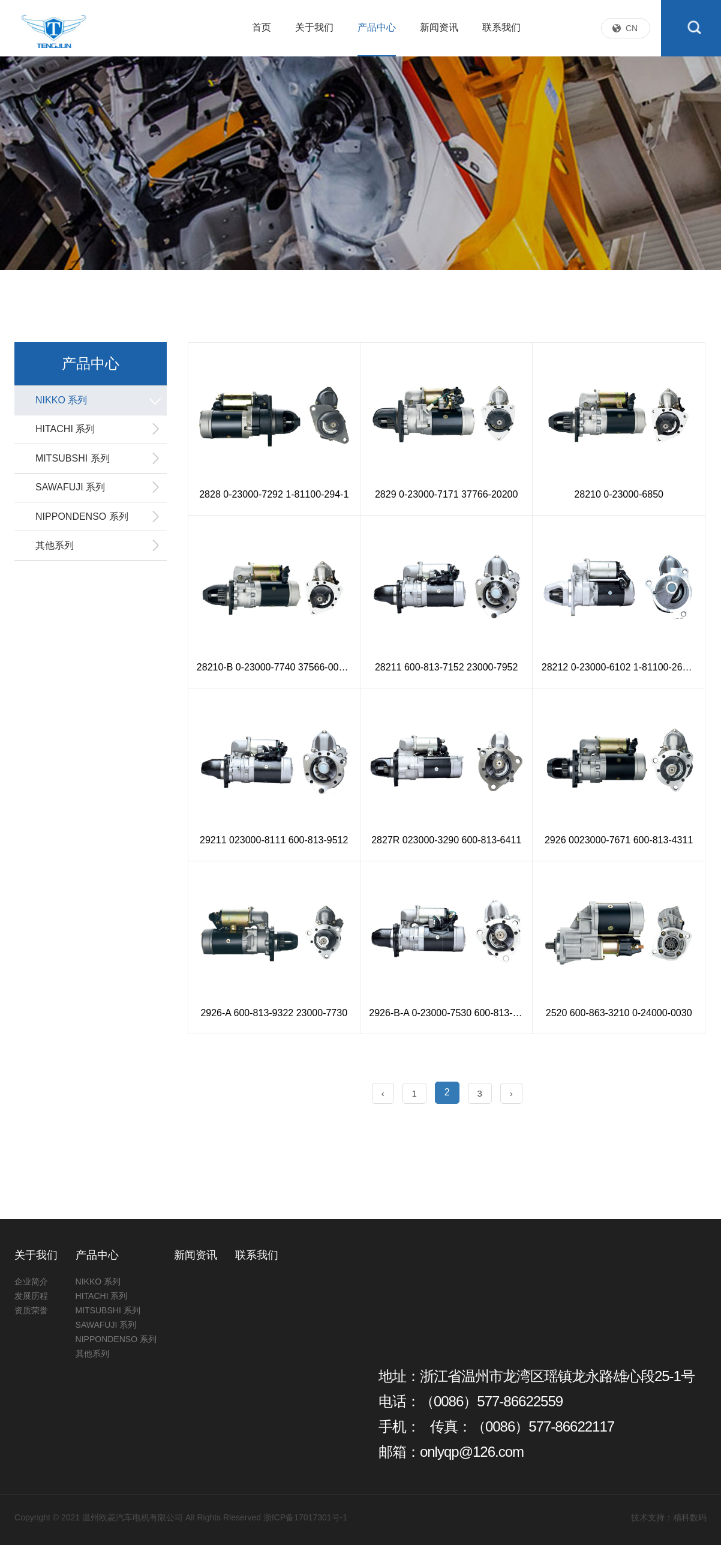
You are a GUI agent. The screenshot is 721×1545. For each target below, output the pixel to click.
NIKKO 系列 (99, 401)
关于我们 (314, 45)
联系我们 (501, 45)
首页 (261, 45)
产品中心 (377, 45)
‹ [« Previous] (382, 1093)
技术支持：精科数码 (669, 1517)
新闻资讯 (439, 45)
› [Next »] (511, 1093)
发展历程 (31, 1296)
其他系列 (98, 554)
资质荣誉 (31, 1310)
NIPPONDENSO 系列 (98, 523)
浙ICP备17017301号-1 (305, 1517)
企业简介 (31, 1281)
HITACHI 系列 (98, 432)
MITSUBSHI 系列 (98, 462)
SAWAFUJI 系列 (98, 493)
